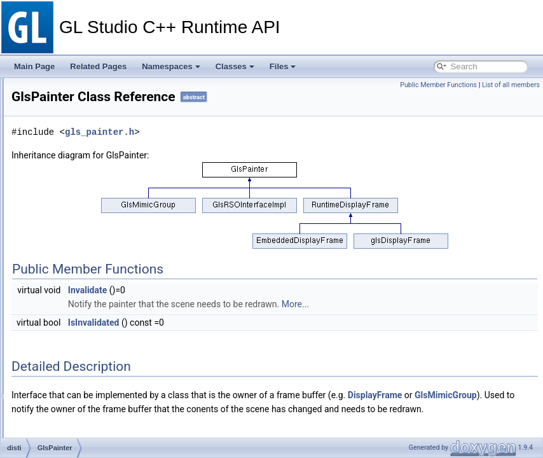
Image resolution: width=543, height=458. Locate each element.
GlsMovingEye (76, 152)
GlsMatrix (68, 96)
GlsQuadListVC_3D (85, 375)
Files (283, 66)
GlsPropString (76, 334)
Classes (235, 66)
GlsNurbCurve (76, 236)
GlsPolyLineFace (81, 306)
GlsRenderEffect (80, 417)
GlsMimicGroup (78, 124)
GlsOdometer (74, 250)
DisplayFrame (216, 427)
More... (473, 322)
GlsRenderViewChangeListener (105, 431)
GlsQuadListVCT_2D (87, 389)
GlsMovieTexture (80, 138)
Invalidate (265, 308)
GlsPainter (70, 264)
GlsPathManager (80, 278)
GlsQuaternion (76, 403)
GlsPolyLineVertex (83, 320)
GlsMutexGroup (79, 208)
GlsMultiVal (71, 166)
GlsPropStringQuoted (88, 348)
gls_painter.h (277, 150)
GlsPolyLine (72, 292)
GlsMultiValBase (79, 180)
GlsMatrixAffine (78, 110)
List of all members (511, 85)
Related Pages (98, 66)
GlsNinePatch (75, 222)
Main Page (34, 66)
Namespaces (171, 66)
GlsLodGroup (74, 82)
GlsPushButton (77, 361)
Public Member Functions (438, 85)
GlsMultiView (74, 194)
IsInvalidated (272, 340)
